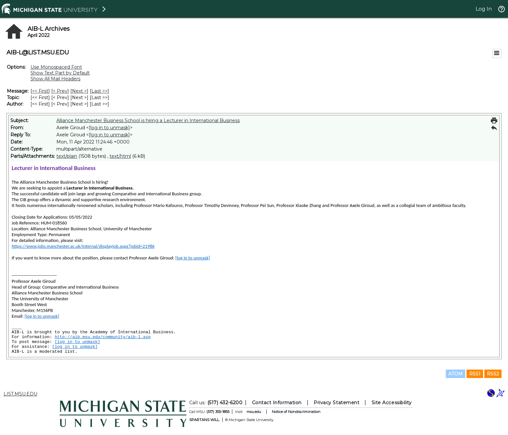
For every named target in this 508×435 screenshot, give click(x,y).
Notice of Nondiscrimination (296, 411)
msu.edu (254, 411)
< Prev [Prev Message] (60, 91)
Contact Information (277, 403)
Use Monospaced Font (56, 67)
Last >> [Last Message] (99, 91)
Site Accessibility (392, 403)
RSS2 (493, 374)
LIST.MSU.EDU (20, 394)
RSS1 (474, 374)
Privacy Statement (336, 403)
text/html (120, 156)
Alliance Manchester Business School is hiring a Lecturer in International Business (148, 120)
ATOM (455, 374)
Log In (484, 9)
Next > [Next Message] (79, 91)
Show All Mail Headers (55, 79)
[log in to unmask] (109, 128)
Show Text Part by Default (60, 73)
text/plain (66, 156)
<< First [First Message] (40, 91)
